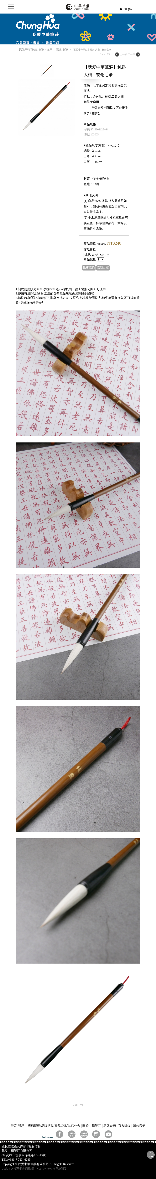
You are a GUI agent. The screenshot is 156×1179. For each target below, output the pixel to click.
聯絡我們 (139, 1125)
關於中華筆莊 (91, 1125)
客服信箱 (34, 1146)
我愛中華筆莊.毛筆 (31, 49)
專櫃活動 (34, 1125)
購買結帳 (103, 267)
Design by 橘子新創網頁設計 (19, 1168)
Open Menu (10, 8)
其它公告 (74, 1125)
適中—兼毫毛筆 (58, 49)
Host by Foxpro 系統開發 (51, 1168)
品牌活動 (47, 1125)
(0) (128, 9)
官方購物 (124, 1125)
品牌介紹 (109, 1125)
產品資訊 (61, 1125)
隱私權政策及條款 (14, 1146)
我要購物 (89, 267)
